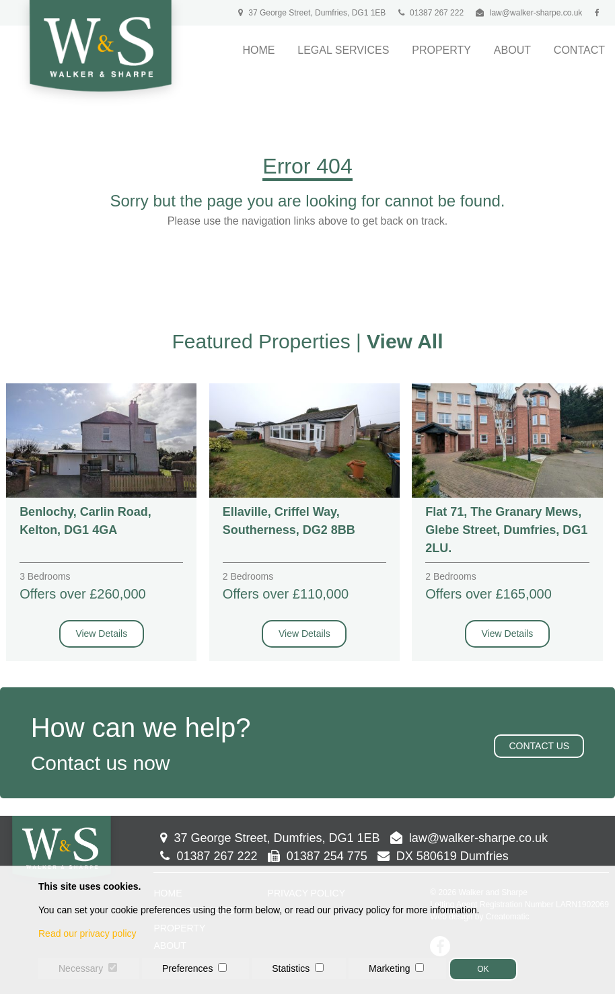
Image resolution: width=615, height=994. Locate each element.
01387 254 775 (317, 856)
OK (483, 969)
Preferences (187, 968)
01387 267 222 (431, 12)
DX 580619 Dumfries (443, 856)
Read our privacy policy (87, 933)
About (512, 50)
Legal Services (343, 50)
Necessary (81, 968)
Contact (579, 50)
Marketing (389, 968)
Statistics (291, 968)
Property (441, 50)
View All (405, 341)
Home (258, 50)
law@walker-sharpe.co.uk (536, 12)
